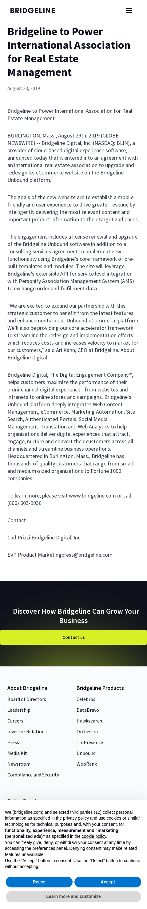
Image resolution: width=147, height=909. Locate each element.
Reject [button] (39, 881)
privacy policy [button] (76, 818)
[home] (36, 10)
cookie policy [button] (94, 836)
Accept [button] (108, 881)
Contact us (73, 637)
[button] (129, 10)
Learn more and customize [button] (73, 896)
